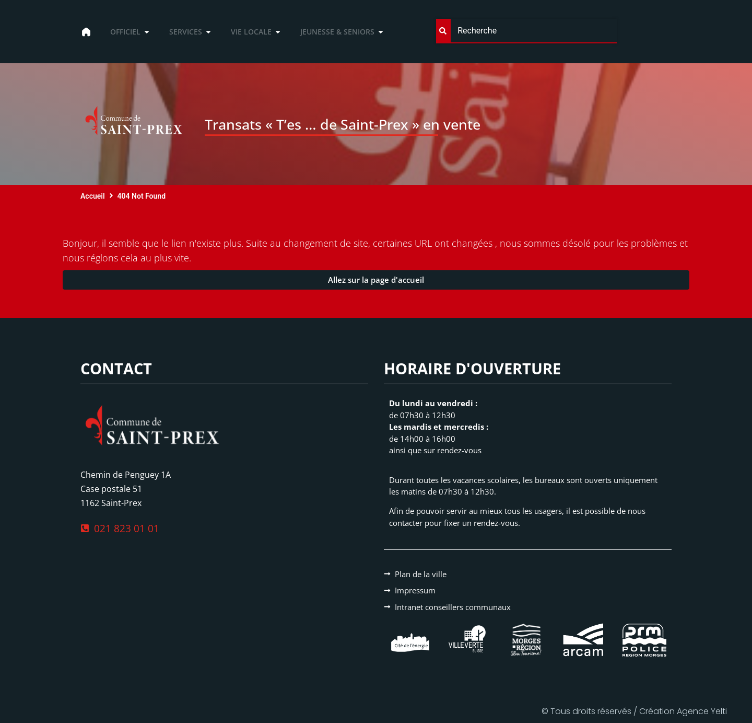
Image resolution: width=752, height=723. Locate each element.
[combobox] (526, 31)
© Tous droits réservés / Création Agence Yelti (634, 711)
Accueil (92, 196)
